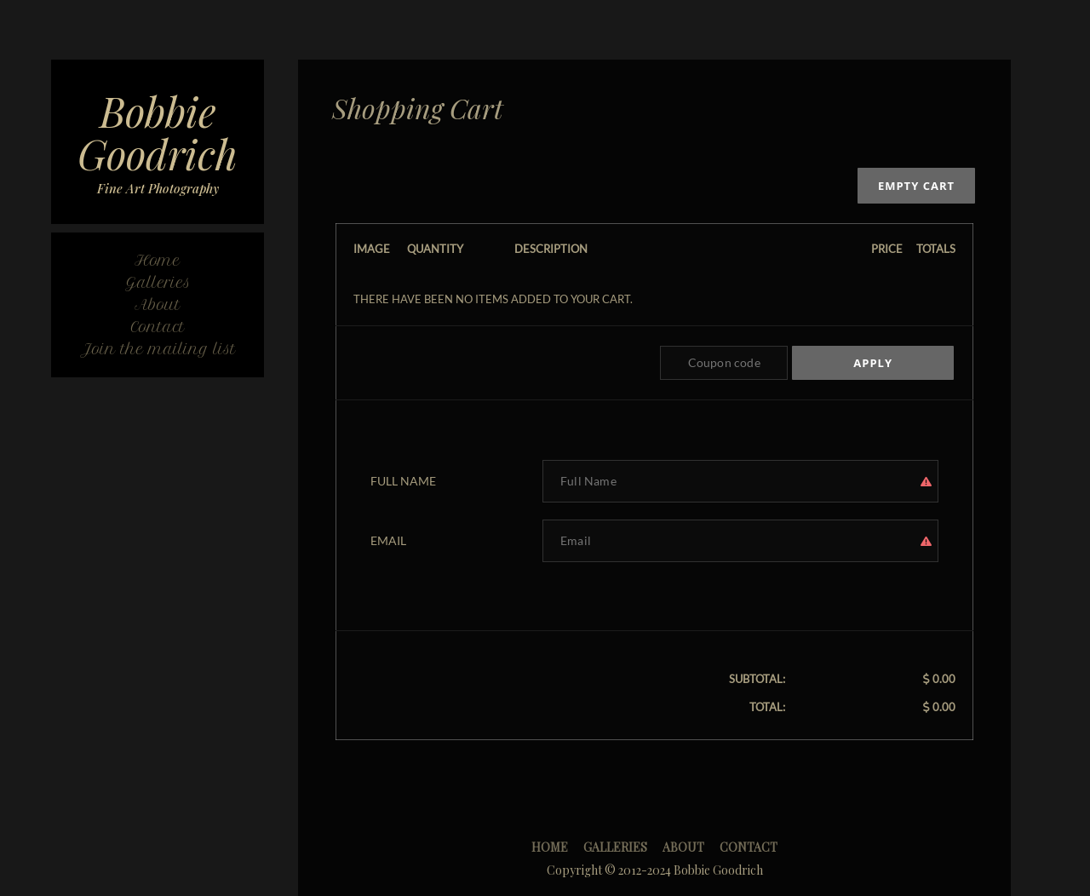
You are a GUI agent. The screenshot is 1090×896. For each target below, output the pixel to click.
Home (549, 847)
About (683, 847)
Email (388, 540)
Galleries (615, 847)
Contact (748, 847)
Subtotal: (757, 679)
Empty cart (916, 185)
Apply (872, 362)
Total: (767, 707)
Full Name (403, 481)
